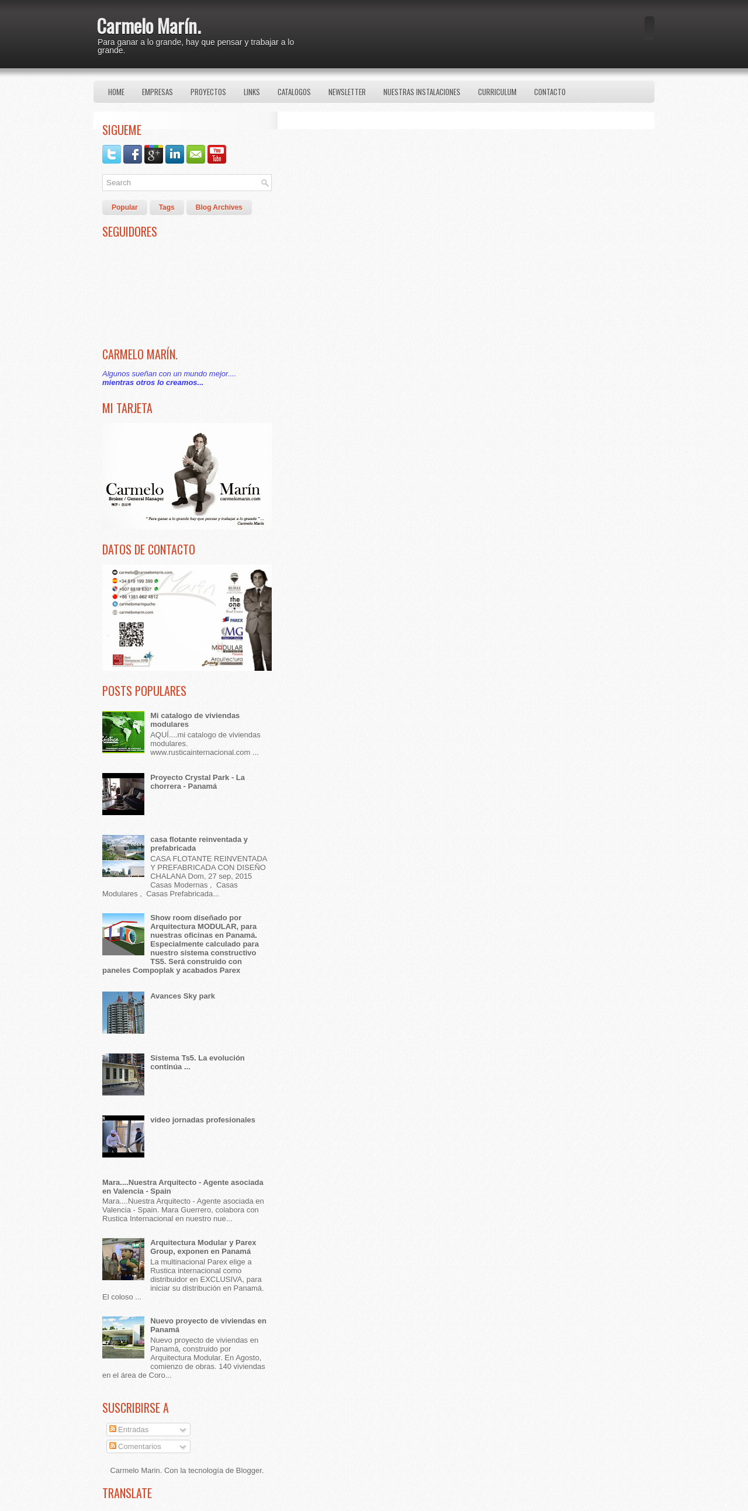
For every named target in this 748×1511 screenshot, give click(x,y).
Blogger (249, 1470)
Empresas (157, 92)
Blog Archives (219, 207)
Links (252, 92)
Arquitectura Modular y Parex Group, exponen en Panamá (203, 1247)
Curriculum (497, 92)
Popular (125, 207)
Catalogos (294, 92)
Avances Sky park (182, 996)
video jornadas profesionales (202, 1119)
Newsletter (347, 92)
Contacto (550, 92)
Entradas (129, 1429)
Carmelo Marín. (148, 25)
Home (116, 92)
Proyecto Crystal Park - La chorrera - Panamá (197, 782)
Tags (167, 207)
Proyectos (208, 92)
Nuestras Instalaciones (421, 92)
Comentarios (135, 1446)
